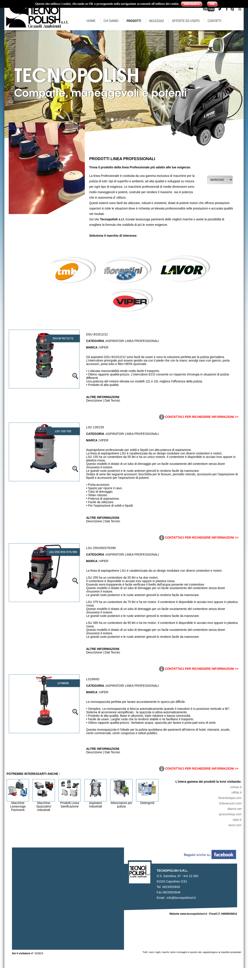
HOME (91, 20)
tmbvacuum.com (230, 803)
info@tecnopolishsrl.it (181, 897)
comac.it (235, 787)
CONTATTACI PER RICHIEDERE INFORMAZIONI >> (198, 417)
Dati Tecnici (112, 400)
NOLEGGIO (156, 20)
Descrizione (94, 400)
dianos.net (234, 809)
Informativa (191, 3)
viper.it (237, 819)
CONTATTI (214, 20)
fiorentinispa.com (229, 798)
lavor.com (234, 825)
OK (212, 3)
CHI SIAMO (111, 20)
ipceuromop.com (230, 814)
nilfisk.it (236, 792)
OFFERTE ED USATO (185, 20)
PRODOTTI (133, 20)
